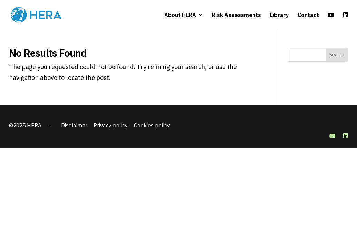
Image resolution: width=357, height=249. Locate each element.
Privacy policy (111, 125)
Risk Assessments (236, 15)
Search (336, 55)
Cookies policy (152, 125)
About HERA (180, 15)
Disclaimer (74, 125)
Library (279, 15)
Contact (308, 15)
